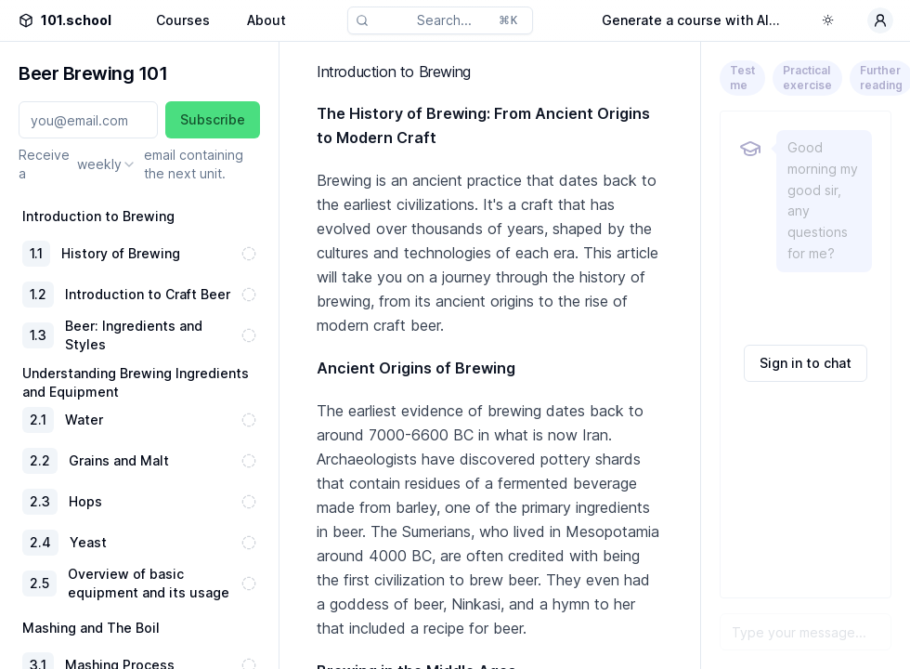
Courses (183, 20)
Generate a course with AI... (691, 20)
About (266, 20)
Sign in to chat (806, 363)
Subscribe (212, 119)
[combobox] (106, 164)
